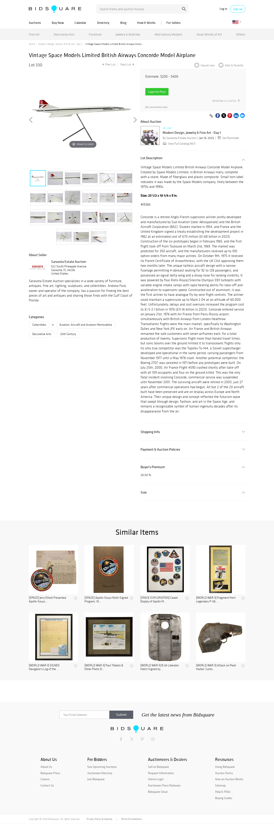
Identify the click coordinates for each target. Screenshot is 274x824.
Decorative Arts (64, 34)
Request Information (161, 773)
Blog (123, 23)
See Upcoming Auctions (102, 767)
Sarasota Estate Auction (68, 261)
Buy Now (58, 23)
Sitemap (220, 785)
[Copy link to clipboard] (211, 116)
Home (32, 44)
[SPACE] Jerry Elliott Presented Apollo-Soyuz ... (47, 599)
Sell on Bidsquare (158, 767)
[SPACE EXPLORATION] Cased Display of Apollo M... (159, 599)
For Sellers (173, 23)
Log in (223, 8)
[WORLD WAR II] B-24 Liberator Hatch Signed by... (159, 667)
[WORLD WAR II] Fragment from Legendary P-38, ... (215, 599)
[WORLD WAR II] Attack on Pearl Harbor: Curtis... (216, 667)
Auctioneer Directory (99, 773)
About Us (46, 767)
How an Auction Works (229, 779)
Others (240, 34)
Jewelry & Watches (128, 34)
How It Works (146, 23)
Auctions (35, 23)
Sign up (237, 9)
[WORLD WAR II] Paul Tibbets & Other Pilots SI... (103, 667)
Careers (45, 779)
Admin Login (156, 779)
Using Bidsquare (225, 767)
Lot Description (151, 158)
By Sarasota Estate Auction (179, 138)
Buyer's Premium (153, 467)
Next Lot (127, 64)
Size (144, 492)
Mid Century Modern (168, 34)
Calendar (80, 23)
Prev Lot (108, 64)
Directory (103, 23)
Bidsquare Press (50, 773)
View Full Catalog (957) (179, 144)
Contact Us (47, 785)
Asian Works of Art (209, 34)
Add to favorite (234, 65)
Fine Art (34, 34)
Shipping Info (150, 432)
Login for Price (157, 92)
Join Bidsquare (96, 779)
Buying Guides (223, 798)
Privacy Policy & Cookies (99, 819)
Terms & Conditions (131, 819)
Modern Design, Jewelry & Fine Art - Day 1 (60, 44)
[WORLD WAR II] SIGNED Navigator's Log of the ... (44, 667)
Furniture (95, 34)
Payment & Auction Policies (160, 449)
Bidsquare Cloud (157, 792)
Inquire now (208, 65)
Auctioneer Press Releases (164, 785)
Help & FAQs (222, 792)
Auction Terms (224, 773)
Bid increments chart (156, 107)
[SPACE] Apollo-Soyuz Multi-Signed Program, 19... (106, 599)
